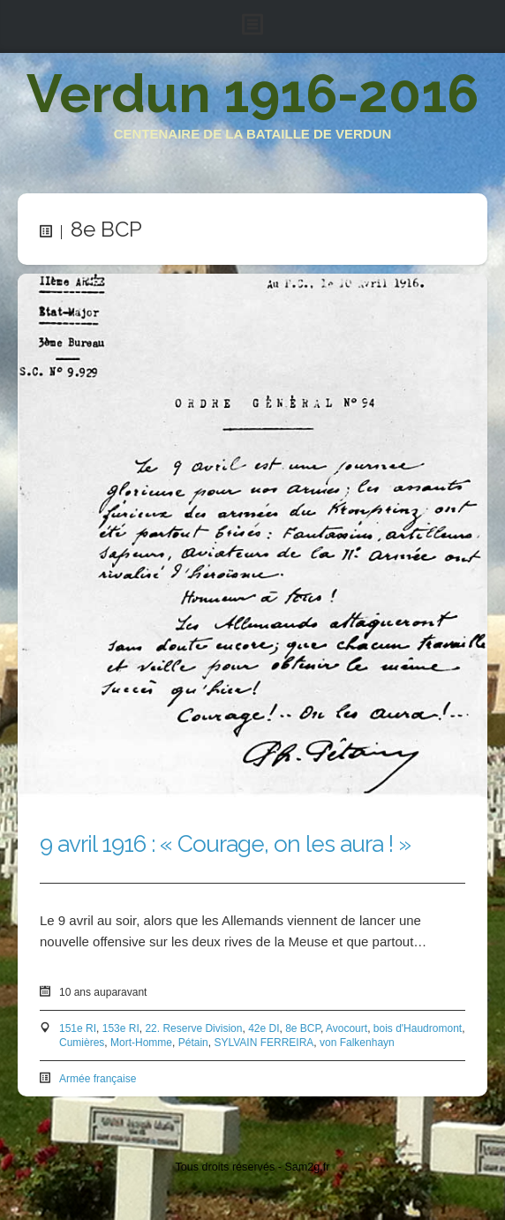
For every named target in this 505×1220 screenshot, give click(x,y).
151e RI (77, 1028)
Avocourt (346, 1028)
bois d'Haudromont (417, 1028)
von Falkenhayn (357, 1042)
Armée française (97, 1079)
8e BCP (302, 1028)
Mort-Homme (141, 1042)
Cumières (81, 1042)
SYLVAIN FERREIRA (263, 1042)
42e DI (263, 1028)
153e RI (120, 1028)
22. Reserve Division (193, 1028)
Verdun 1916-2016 (252, 93)
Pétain (193, 1042)
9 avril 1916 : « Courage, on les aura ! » (225, 844)
